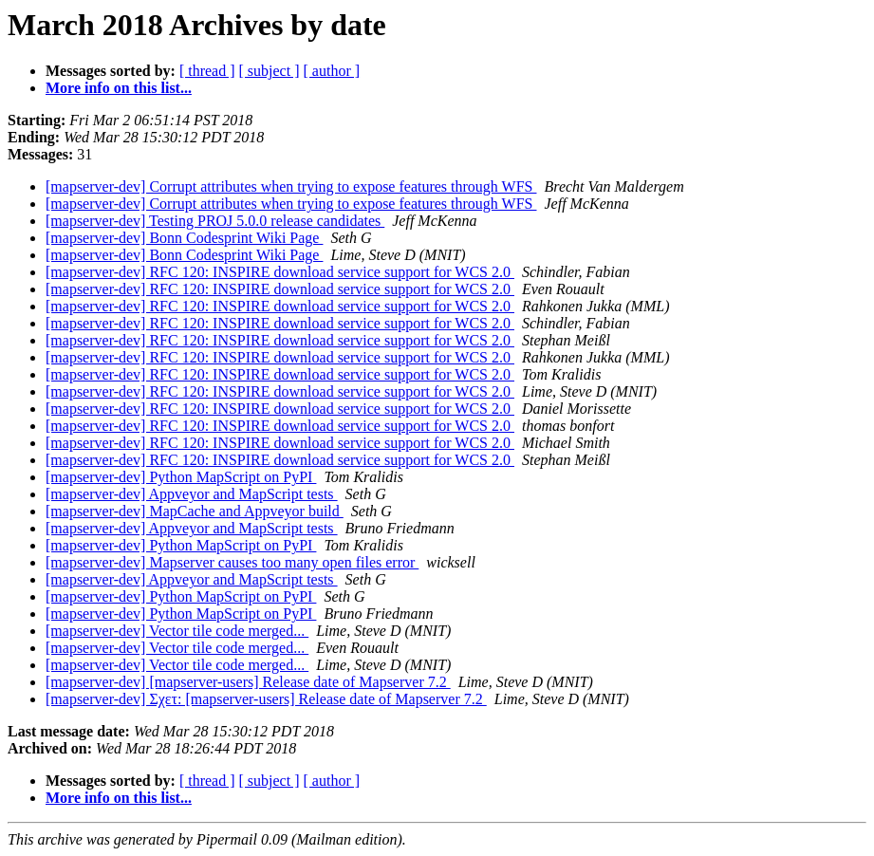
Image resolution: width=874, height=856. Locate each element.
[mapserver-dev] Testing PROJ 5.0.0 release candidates (215, 221)
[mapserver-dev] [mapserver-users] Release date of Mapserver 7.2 (248, 682)
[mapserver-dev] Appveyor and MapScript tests (192, 494)
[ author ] (332, 71)
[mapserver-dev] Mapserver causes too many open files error (232, 562)
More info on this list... (119, 88)
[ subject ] (269, 71)
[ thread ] (207, 71)
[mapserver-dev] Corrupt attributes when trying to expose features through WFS (291, 186)
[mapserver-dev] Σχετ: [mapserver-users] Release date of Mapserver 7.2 (266, 699)
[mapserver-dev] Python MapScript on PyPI (181, 477)
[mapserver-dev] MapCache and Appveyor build (195, 511)
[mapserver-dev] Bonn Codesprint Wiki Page (184, 238)
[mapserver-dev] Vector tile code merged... (177, 631)
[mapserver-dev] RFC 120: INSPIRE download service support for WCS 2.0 (280, 272)
